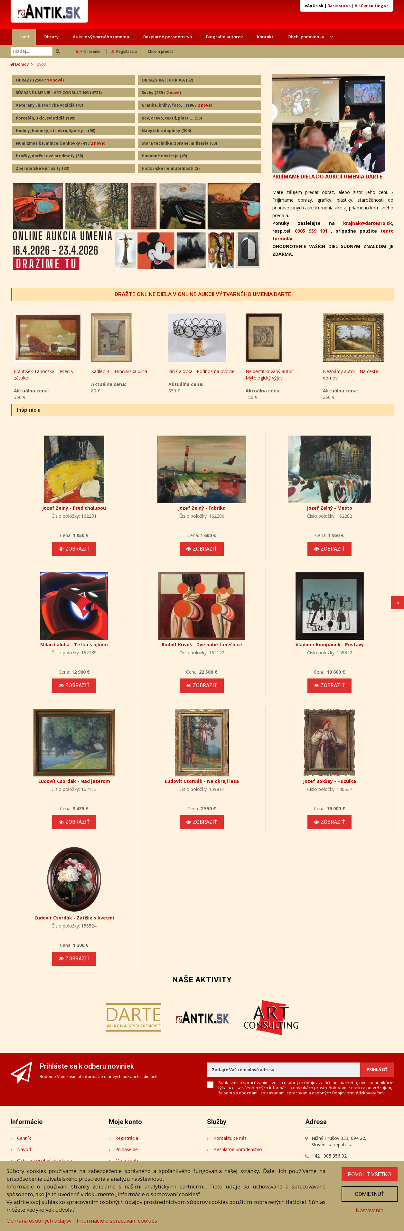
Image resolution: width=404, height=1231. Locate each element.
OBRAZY (40, 80)
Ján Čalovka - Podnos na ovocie (201, 371)
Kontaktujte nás (230, 1138)
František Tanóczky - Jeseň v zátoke (43, 374)
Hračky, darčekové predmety (49, 156)
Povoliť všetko (369, 1174)
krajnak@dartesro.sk (367, 223)
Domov (20, 64)
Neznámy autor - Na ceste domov (350, 374)
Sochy (161, 92)
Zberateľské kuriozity (42, 168)
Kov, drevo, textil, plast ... (172, 118)
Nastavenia (369, 1210)
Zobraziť (74, 549)
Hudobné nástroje (164, 156)
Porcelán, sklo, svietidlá (45, 118)
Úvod (23, 37)
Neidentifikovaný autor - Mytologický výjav (271, 374)
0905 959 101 (311, 231)
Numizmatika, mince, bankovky (60, 143)
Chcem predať (160, 51)
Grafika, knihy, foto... (177, 105)
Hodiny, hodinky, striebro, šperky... (55, 130)
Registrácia (124, 51)
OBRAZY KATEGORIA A (167, 80)
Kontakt (265, 37)
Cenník (24, 1138)
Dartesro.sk (339, 5)
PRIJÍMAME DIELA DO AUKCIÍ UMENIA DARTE (327, 176)
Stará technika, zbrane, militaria (179, 143)
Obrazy (51, 37)
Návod (24, 1149)
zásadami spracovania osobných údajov (306, 1093)
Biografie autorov (224, 37)
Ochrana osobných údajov (38, 1220)
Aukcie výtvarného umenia (101, 37)
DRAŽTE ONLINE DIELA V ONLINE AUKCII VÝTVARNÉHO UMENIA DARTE (203, 294)
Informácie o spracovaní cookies (117, 1220)
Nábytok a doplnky (166, 130)
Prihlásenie (88, 51)
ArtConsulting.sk (372, 5)
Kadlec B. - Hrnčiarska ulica (119, 371)
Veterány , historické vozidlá (49, 105)
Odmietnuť (369, 1194)
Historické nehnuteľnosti (171, 168)
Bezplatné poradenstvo (167, 37)
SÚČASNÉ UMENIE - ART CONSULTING (59, 92)
